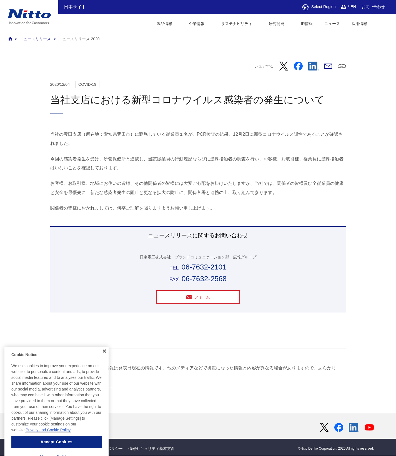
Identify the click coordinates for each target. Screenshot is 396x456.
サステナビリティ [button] (236, 23)
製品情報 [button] (164, 23)
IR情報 (307, 23)
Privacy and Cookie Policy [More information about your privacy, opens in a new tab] (48, 444)
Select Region (319, 6)
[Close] (104, 365)
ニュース (332, 23)
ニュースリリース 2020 (79, 39)
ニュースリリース (35, 39)
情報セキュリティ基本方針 (151, 448)
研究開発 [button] (276, 23)
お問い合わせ (373, 6)
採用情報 (359, 23)
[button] (382, 23)
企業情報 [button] (196, 23)
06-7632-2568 (204, 278)
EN (353, 6)
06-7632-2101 (203, 267)
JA (343, 6)
